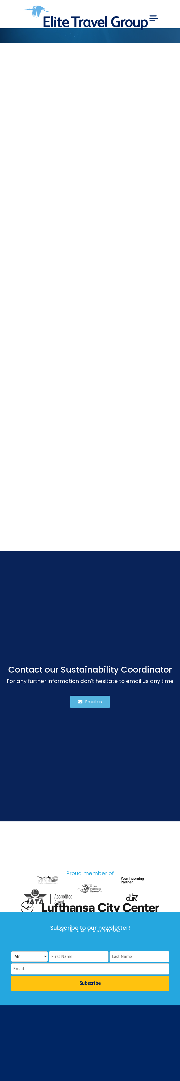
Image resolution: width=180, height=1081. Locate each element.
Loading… (90, 294)
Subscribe (90, 983)
